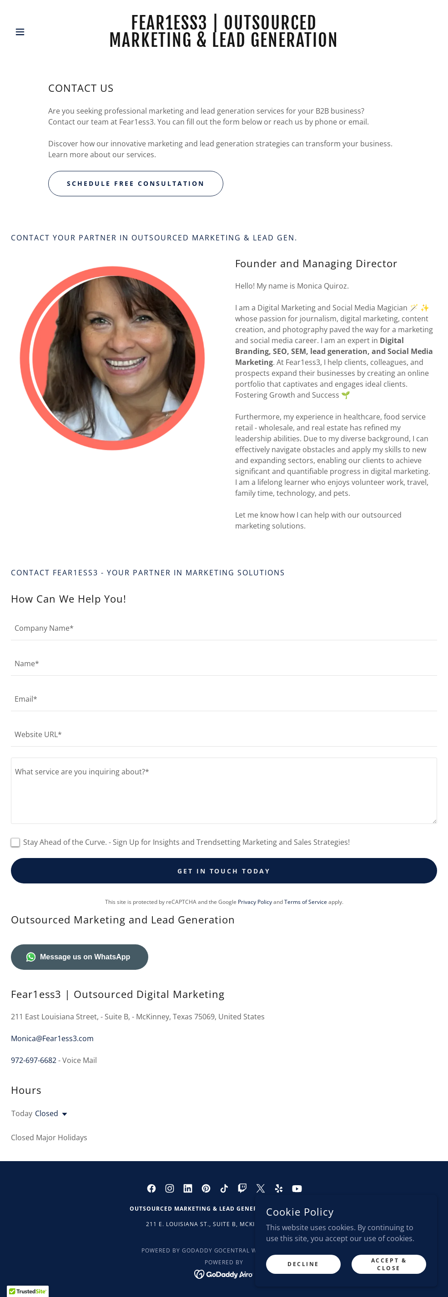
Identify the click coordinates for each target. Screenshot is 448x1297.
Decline (303, 1264)
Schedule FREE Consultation (136, 183)
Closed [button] (46, 1113)
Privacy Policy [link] (255, 902)
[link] (224, 44)
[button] (43, 32)
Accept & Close (389, 1264)
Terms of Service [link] (305, 902)
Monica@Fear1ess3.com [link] (52, 1038)
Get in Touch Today (224, 871)
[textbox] (224, 628)
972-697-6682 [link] (33, 1060)
